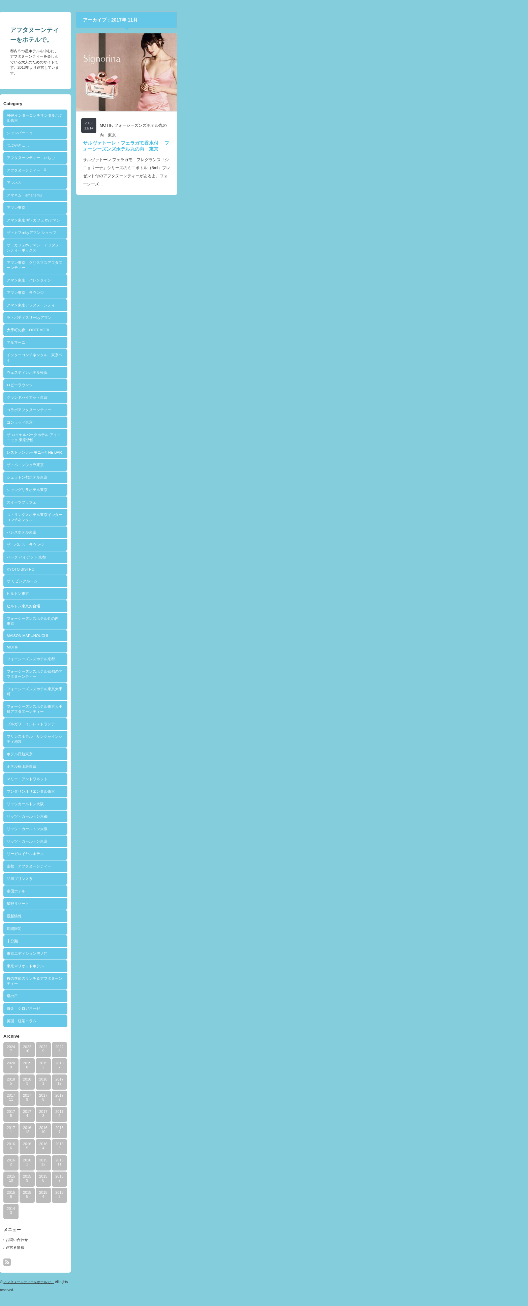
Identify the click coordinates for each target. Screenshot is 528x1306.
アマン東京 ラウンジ (199, 293)
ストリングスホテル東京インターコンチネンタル (209, 517)
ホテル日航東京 (194, 754)
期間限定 (188, 929)
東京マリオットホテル (199, 966)
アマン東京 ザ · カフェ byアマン (208, 220)
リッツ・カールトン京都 (201, 816)
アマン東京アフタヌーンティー (207, 305)
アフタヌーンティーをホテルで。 (203, 1282)
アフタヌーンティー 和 (201, 170)
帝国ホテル (190, 891)
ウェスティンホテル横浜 (201, 372)
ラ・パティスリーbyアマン (203, 317)
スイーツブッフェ (196, 502)
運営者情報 (189, 1247)
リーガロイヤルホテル (199, 854)
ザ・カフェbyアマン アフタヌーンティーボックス (209, 247)
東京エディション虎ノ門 (201, 953)
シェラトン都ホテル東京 (201, 477)
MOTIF (186, 647)
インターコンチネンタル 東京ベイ (209, 357)
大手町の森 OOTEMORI (202, 330)
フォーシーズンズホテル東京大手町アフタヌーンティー (209, 708)
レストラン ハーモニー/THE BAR (208, 452)
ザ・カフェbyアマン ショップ (205, 233)
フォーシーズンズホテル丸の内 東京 (209, 621)
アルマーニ (190, 342)
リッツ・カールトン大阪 (201, 829)
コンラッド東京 (194, 422)
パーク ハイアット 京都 (200, 557)
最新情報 (188, 916)
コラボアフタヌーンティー (203, 410)
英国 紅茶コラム (196, 1021)
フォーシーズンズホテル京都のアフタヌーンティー (209, 673)
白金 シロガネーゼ (197, 1008)
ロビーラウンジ (194, 385)
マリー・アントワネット (201, 779)
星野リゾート (192, 904)
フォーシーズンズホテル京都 (205, 659)
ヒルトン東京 (192, 593)
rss (181, 1262)
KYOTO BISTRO (195, 569)
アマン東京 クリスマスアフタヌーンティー (209, 265)
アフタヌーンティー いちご (205, 158)
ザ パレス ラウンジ (199, 545)
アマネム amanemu (198, 195)
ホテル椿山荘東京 (196, 766)
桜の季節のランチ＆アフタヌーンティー (209, 980)
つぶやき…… (192, 145)
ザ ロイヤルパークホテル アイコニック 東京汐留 (208, 437)
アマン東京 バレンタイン (203, 280)
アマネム (188, 183)
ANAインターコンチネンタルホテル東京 (209, 117)
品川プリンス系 (194, 879)
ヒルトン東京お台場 (197, 606)
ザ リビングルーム (196, 581)
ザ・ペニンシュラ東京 (199, 465)
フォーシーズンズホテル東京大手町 (209, 691)
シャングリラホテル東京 (201, 490)
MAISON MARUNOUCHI (201, 636)
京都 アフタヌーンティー (203, 866)
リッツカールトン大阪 (199, 804)
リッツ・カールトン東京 (201, 841)
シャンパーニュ (194, 133)
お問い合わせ (191, 1240)
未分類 (186, 941)
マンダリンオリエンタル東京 (205, 791)
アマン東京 (190, 208)
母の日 (186, 996)
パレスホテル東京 (196, 532)
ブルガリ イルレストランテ (205, 724)
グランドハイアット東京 (201, 397)
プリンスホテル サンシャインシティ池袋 (209, 738)
